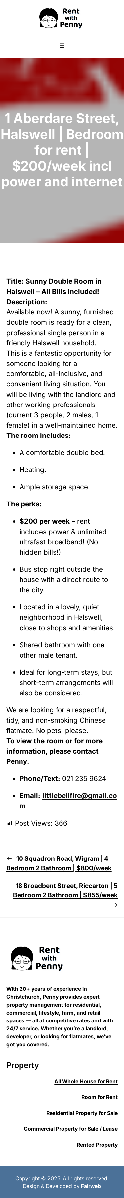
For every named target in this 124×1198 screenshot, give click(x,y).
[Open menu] (62, 45)
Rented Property (97, 1144)
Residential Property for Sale (82, 1113)
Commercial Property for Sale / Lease (71, 1128)
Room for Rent (99, 1097)
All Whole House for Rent (86, 1081)
